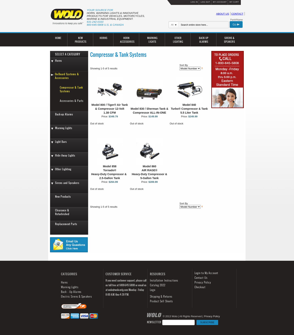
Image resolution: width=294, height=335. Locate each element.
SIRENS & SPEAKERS (229, 39)
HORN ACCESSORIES (127, 39)
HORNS (103, 38)
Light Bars (61, 142)
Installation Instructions (164, 280)
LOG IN (194, 2)
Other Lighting (63, 169)
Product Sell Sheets (161, 301)
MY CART (234, 2)
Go (236, 24)
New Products (63, 196)
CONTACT (237, 13)
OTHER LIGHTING (178, 39)
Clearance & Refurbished (62, 212)
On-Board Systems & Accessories (67, 76)
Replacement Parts (66, 224)
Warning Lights (63, 128)
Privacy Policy (203, 282)
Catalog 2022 (157, 285)
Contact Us (201, 278)
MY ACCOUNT (220, 2)
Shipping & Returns (161, 296)
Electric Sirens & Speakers (76, 296)
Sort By (183, 65)
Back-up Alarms (64, 114)
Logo (152, 290)
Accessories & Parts (71, 101)
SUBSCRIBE (207, 322)
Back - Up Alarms (71, 292)
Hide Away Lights (65, 155)
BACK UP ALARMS (203, 39)
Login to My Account (206, 273)
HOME (58, 38)
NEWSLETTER (182, 322)
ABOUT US (222, 13)
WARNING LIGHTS (152, 39)
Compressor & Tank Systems (71, 89)
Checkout (200, 287)
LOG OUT (205, 2)
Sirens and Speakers (67, 183)
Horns (58, 60)
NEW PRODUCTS (80, 39)
